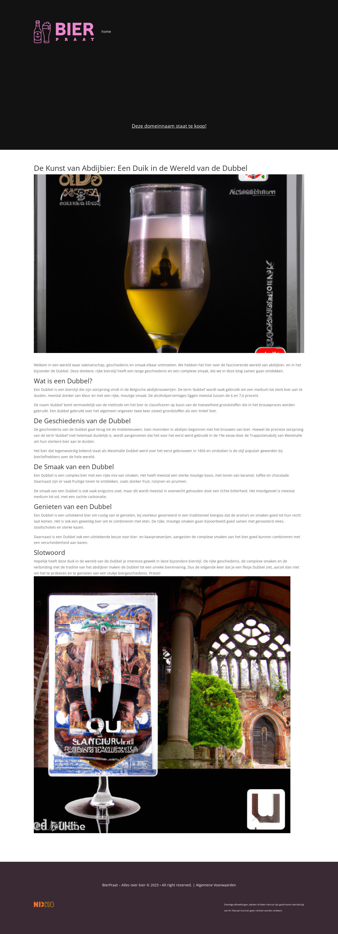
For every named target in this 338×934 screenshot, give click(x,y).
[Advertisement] (169, 81)
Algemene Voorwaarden (216, 885)
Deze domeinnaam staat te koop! (169, 126)
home (106, 31)
